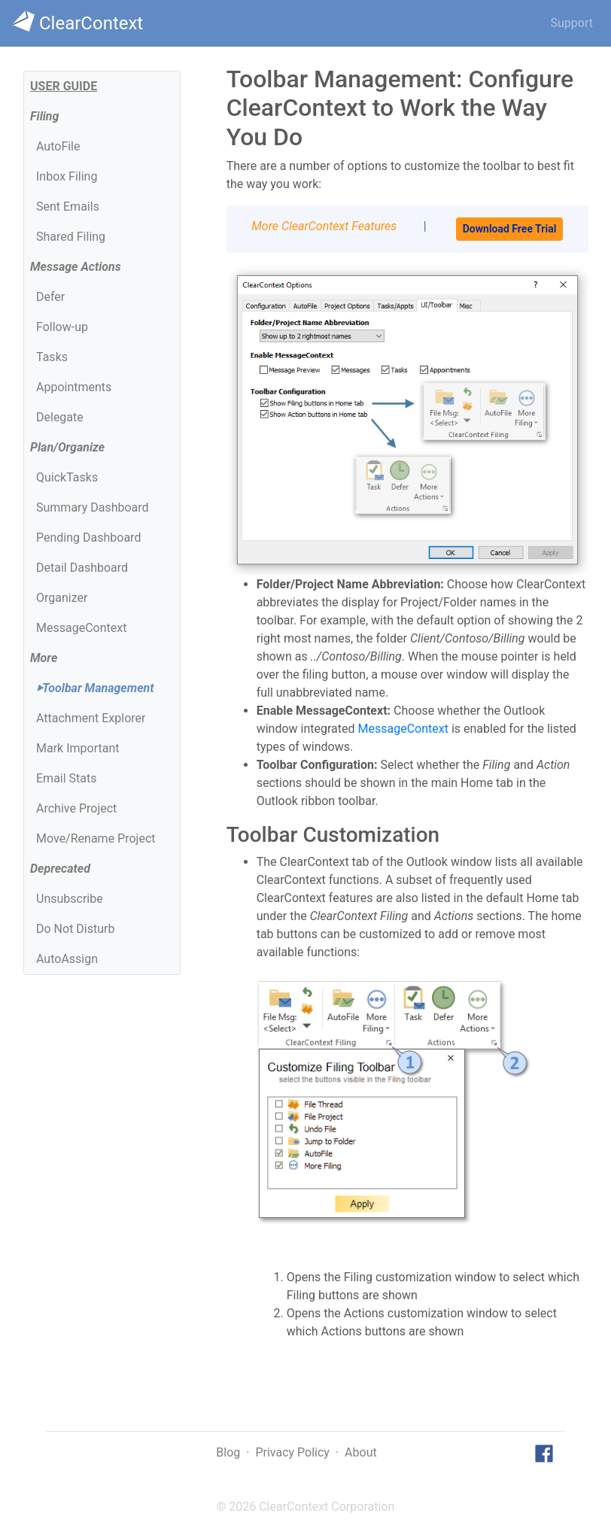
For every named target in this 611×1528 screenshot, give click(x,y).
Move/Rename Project (95, 838)
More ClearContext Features (324, 226)
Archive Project (76, 808)
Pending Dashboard (88, 537)
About (361, 1452)
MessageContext (81, 628)
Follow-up (62, 327)
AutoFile (58, 146)
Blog (228, 1452)
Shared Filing (70, 236)
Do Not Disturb (75, 929)
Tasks (52, 357)
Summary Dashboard (92, 507)
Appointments (73, 387)
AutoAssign (67, 959)
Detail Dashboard (82, 567)
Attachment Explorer (90, 718)
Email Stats (66, 778)
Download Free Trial (510, 229)
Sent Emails (67, 206)
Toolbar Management (95, 688)
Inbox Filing (66, 176)
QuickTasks (67, 477)
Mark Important (77, 748)
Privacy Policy (292, 1452)
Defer (50, 297)
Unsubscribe (69, 899)
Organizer (61, 598)
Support (572, 23)
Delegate (60, 417)
